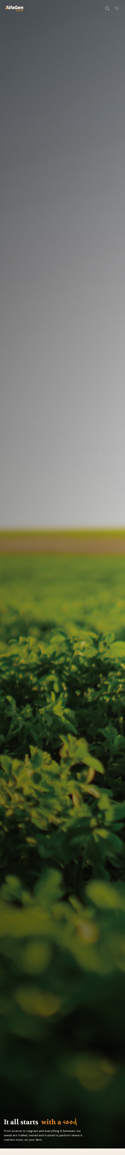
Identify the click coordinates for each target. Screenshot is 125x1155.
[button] (116, 8)
